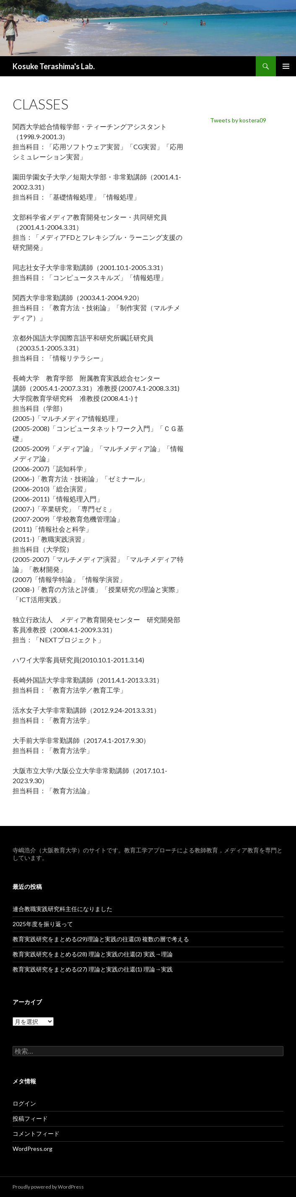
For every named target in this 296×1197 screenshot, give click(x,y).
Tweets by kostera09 (238, 120)
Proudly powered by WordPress (48, 1187)
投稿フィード (30, 1118)
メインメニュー (286, 66)
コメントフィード (36, 1133)
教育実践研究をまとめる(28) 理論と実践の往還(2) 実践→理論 (93, 954)
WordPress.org (32, 1148)
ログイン (24, 1103)
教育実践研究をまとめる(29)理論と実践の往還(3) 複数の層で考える (101, 939)
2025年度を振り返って (43, 923)
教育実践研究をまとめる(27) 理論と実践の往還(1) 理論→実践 (93, 969)
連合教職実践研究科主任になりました (62, 908)
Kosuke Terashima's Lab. (54, 66)
